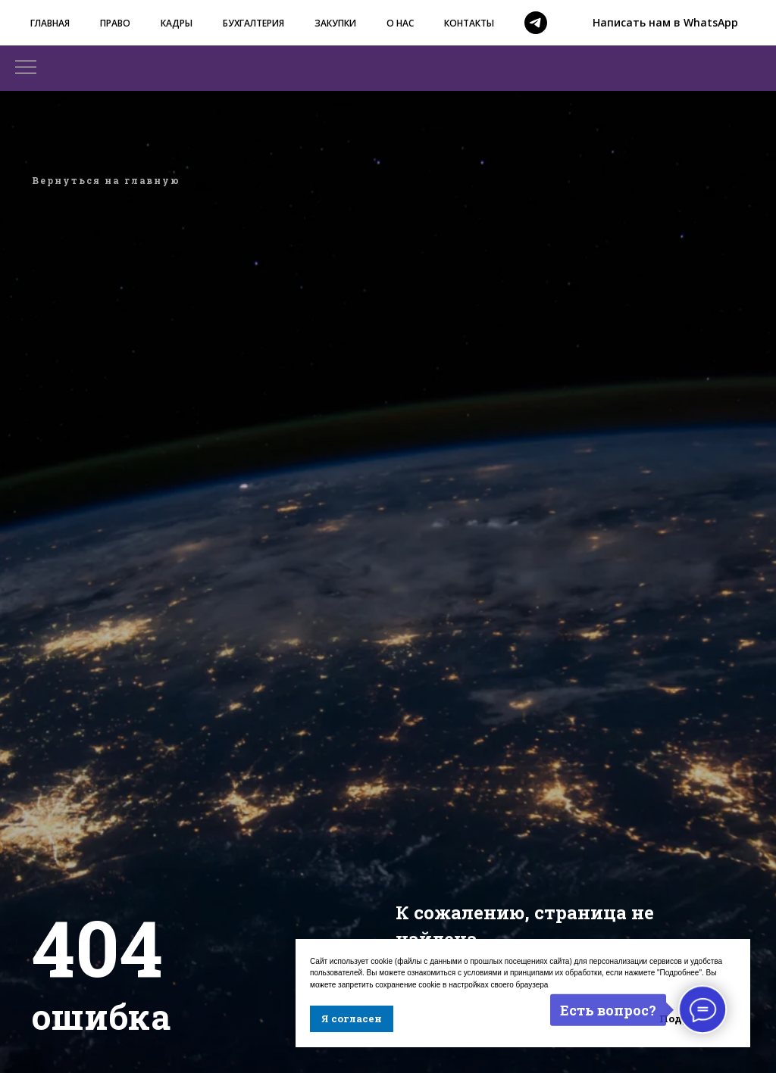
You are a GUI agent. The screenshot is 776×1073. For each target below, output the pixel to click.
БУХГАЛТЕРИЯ (253, 23)
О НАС (400, 23)
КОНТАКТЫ (469, 23)
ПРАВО (115, 23)
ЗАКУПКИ (335, 23)
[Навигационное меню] (25, 68)
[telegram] (535, 22)
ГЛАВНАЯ (50, 23)
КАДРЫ (176, 23)
